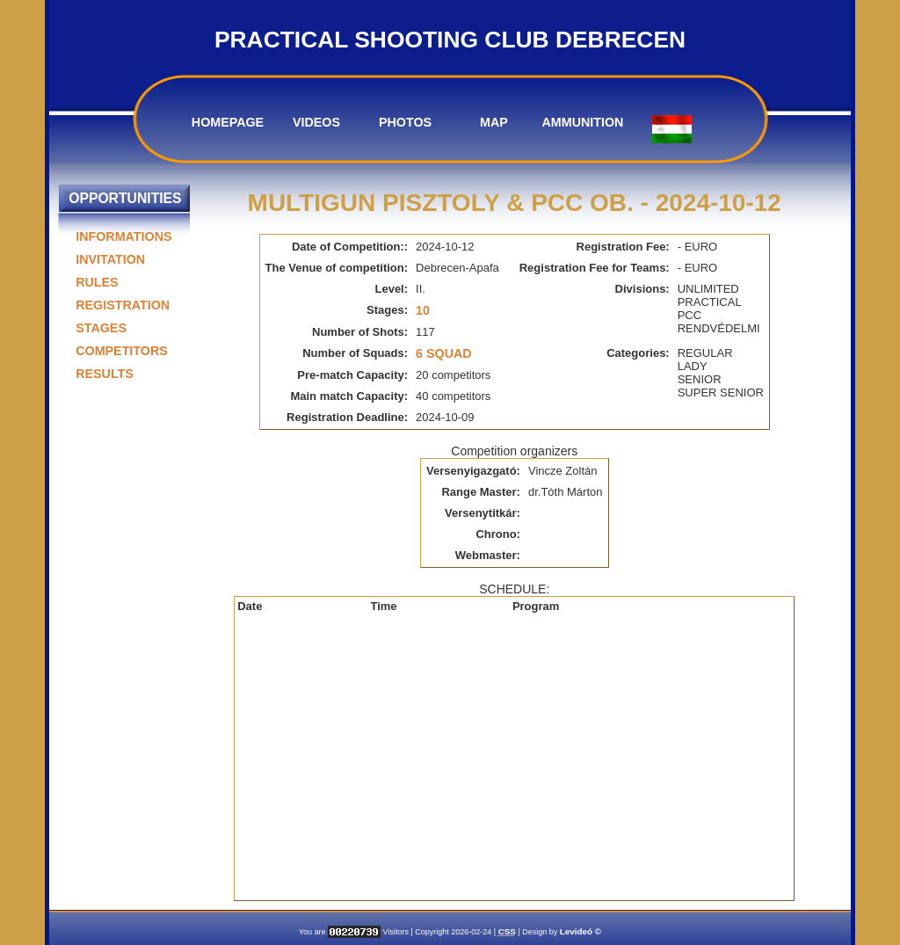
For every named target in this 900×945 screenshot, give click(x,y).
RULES (97, 282)
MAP (494, 122)
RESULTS (105, 374)
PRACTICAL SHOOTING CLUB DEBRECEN (450, 39)
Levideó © (580, 931)
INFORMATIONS (123, 236)
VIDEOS (316, 122)
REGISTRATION (123, 305)
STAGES (101, 328)
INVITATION (110, 259)
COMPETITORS (122, 351)
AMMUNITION (583, 122)
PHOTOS (405, 122)
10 (423, 310)
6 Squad (444, 353)
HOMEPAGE (228, 122)
